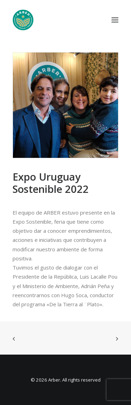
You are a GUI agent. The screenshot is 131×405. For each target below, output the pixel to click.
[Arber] (23, 19)
